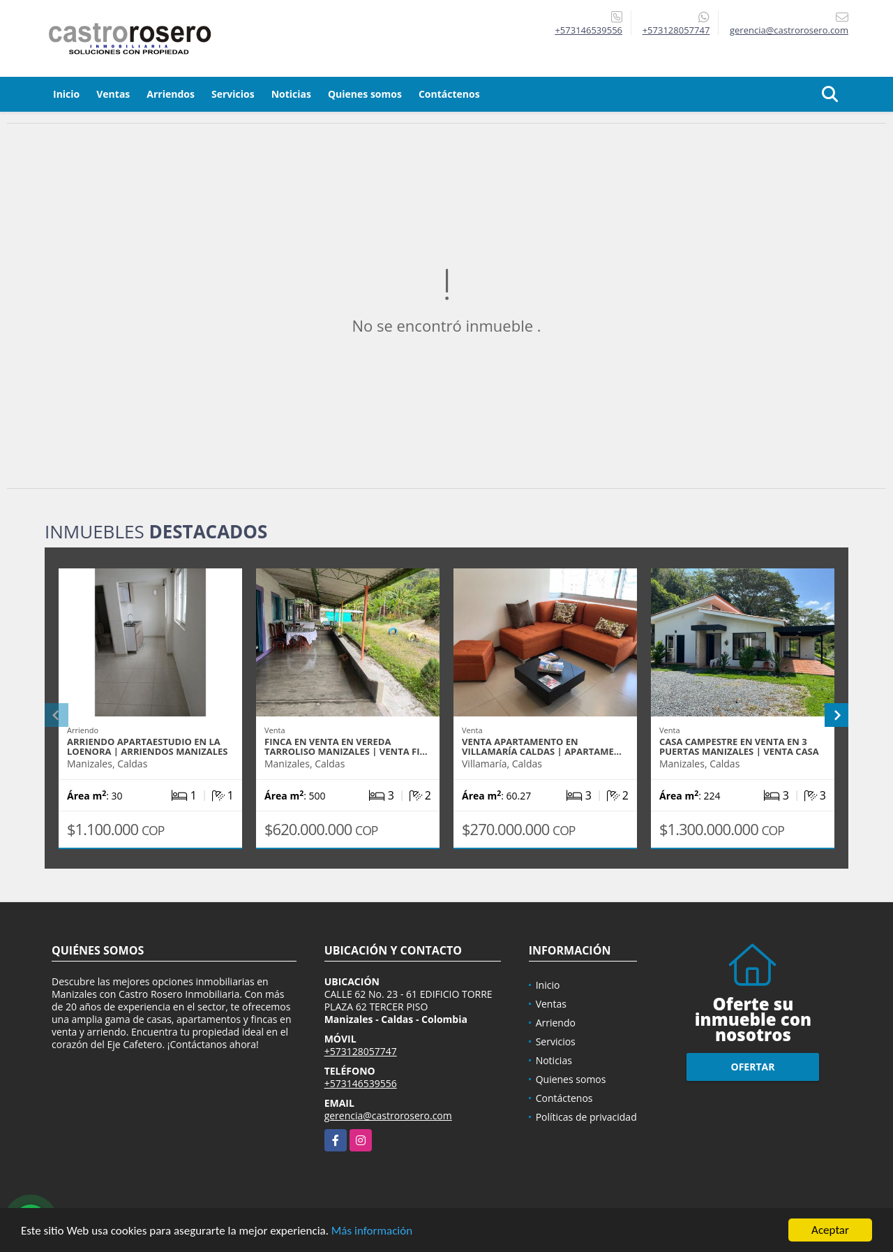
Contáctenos (449, 94)
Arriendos (171, 94)
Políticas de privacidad (586, 1117)
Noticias (291, 94)
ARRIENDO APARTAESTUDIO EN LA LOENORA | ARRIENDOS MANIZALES (147, 746)
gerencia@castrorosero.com (388, 1115)
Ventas (113, 94)
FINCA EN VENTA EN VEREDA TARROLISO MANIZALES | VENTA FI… (346, 746)
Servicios (233, 94)
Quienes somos (365, 94)
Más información (371, 1230)
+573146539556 (588, 30)
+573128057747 (676, 30)
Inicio (66, 94)
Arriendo (556, 1022)
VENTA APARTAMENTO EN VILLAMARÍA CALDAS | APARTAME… (542, 746)
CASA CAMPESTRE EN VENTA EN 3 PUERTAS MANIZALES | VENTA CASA (739, 746)
